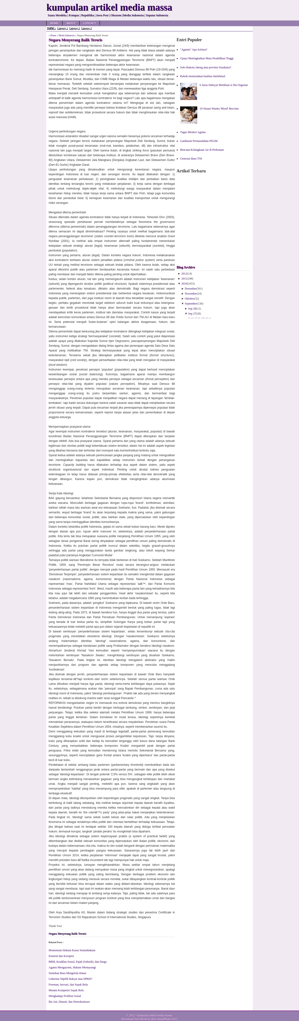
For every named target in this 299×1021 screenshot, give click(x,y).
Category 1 (62, 28)
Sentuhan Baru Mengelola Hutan (67, 973)
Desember (191, 288)
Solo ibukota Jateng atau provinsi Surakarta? (205, 67)
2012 (184, 273)
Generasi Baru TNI (191, 158)
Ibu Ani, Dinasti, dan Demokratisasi (69, 1001)
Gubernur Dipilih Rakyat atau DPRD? (70, 979)
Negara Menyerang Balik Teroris (67, 933)
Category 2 (74, 28)
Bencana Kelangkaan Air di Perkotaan (202, 149)
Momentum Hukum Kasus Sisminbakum (72, 950)
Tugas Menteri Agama (193, 132)
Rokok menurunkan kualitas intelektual (202, 76)
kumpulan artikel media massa (154, 1015)
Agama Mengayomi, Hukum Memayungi (72, 967)
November (191, 293)
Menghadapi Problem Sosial (65, 996)
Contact (89, 23)
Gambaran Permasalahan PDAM (199, 141)
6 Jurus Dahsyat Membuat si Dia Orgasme (224, 85)
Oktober (189, 298)
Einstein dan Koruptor (61, 956)
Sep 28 (192, 308)
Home (54, 23)
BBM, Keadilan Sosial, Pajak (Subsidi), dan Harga (77, 961)
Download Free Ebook (134, 1019)
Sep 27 (192, 313)
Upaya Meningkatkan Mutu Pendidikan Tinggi (206, 58)
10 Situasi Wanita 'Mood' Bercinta (219, 108)
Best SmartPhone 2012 (165, 1019)
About (71, 23)
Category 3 (86, 28)
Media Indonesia (67, 35)
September (191, 303)
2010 (184, 283)
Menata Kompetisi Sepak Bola (66, 990)
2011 (184, 278)
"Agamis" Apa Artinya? (193, 49)
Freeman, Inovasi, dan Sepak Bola (68, 984)
